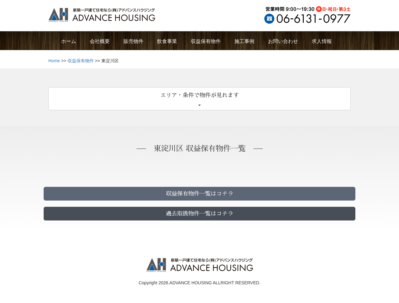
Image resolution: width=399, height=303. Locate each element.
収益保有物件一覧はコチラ (199, 193)
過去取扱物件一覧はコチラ (199, 213)
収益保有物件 (81, 60)
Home (54, 60)
